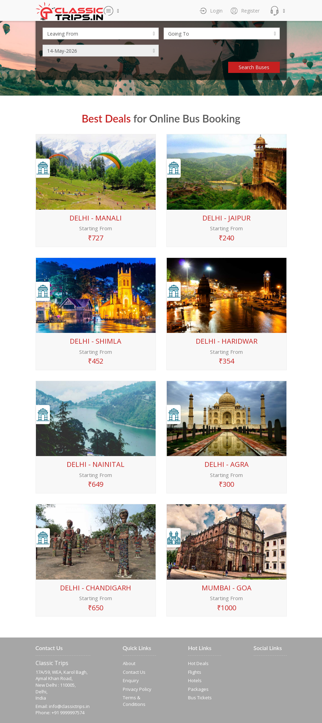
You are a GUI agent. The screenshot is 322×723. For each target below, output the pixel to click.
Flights (194, 672)
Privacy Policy (137, 689)
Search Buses (254, 67)
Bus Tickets (200, 697)
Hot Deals (198, 663)
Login (216, 10)
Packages (198, 689)
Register (250, 10)
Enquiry (131, 680)
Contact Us (134, 672)
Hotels (195, 680)
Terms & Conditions (134, 700)
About (129, 663)
